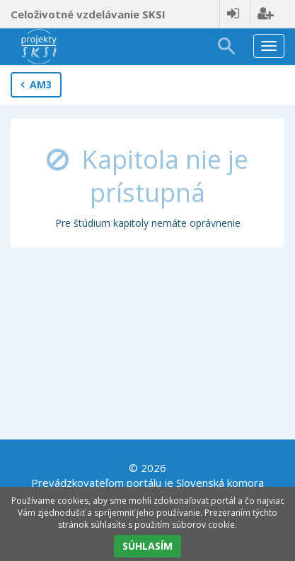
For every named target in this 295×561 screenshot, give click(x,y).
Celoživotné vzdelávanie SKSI (88, 14)
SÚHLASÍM (147, 546)
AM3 (36, 84)
